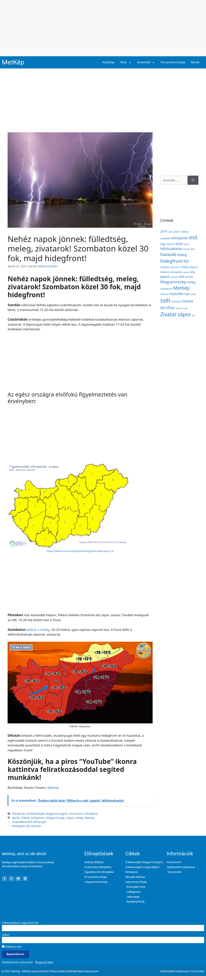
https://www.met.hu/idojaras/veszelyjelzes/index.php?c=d (80, 551)
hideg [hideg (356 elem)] (182, 254)
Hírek (126, 62)
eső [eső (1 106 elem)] (193, 237)
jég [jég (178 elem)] (193, 272)
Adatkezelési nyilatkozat (174, 971)
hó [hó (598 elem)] (186, 261)
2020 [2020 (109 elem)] (170, 232)
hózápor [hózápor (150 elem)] (165, 267)
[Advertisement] (103, 28)
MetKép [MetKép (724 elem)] (181, 288)
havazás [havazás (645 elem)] (168, 254)
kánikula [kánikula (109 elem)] (174, 277)
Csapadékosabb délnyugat (29, 822)
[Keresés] (193, 180)
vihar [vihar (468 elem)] (170, 307)
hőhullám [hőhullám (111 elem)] (175, 267)
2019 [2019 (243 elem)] (163, 231)
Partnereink (197, 971)
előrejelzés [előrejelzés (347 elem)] (179, 237)
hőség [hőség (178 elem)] (184, 267)
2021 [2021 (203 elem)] (177, 231)
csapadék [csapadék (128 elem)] (165, 238)
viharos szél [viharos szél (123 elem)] (181, 308)
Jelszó (6, 934)
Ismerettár (146, 62)
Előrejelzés (19, 813)
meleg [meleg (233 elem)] (191, 282)
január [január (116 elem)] (187, 272)
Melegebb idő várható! (26, 826)
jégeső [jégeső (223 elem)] (164, 276)
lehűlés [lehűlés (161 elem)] (189, 276)
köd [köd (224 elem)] (181, 276)
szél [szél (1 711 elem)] (165, 300)
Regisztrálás (44, 962)
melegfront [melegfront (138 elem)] (166, 288)
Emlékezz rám (11, 946)
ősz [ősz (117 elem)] (193, 315)
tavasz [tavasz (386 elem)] (188, 301)
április (16, 818)
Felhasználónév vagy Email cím (20, 922)
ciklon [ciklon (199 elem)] (185, 231)
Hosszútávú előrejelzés (83, 813)
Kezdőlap (108, 62)
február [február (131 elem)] (170, 244)
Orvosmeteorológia (173, 62)
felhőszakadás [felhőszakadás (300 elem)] (171, 248)
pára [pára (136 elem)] (193, 294)
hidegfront (38, 818)
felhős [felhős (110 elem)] (186, 244)
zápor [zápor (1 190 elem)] (184, 314)
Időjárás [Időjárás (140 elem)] (193, 267)
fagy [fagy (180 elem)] (163, 244)
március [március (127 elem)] (164, 294)
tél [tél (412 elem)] (162, 307)
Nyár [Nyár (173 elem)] (187, 294)
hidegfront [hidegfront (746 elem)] (171, 261)
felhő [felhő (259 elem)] (179, 244)
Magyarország (55, 818)
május (70, 818)
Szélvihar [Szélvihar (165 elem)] (176, 301)
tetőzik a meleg (38, 629)
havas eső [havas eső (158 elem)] (189, 249)
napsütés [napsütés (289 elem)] (176, 294)
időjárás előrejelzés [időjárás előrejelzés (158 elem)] (171, 272)
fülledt (25, 818)
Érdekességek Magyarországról (47, 813)
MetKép (13, 62)
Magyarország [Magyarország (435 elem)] (173, 281)
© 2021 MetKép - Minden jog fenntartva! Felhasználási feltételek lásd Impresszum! (50, 971)
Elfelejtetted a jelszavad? (17, 962)
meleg (79, 818)
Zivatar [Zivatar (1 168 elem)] (168, 314)
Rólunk (195, 62)
